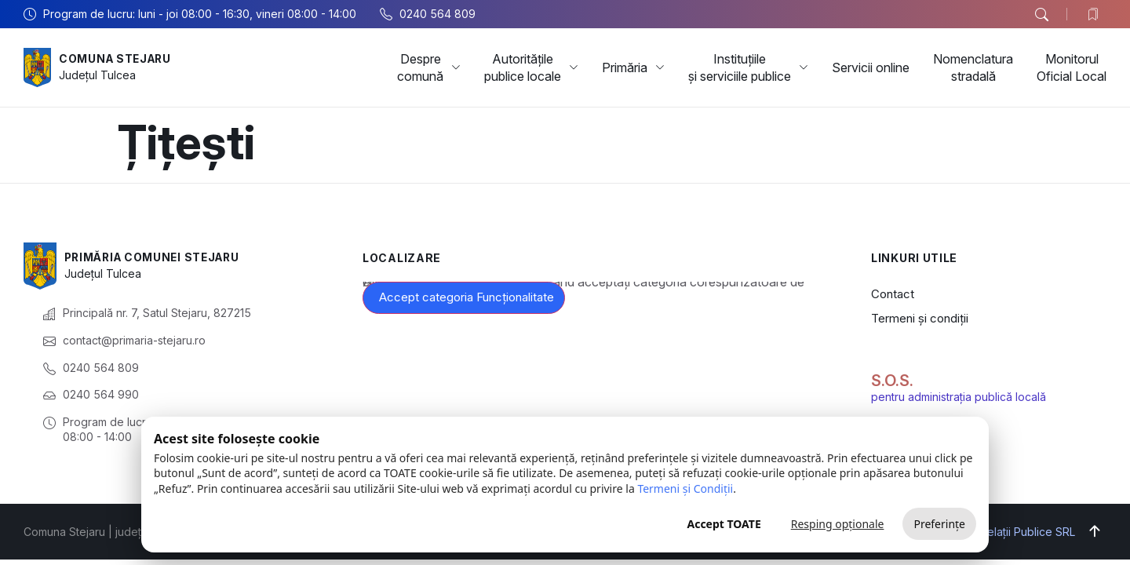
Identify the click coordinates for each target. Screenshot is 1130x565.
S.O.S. (892, 380)
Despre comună (429, 67)
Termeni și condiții (919, 318)
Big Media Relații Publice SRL (1000, 531)
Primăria (633, 67)
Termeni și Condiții (685, 488)
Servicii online (870, 67)
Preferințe (939, 523)
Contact (892, 293)
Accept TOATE (723, 523)
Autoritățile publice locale (531, 67)
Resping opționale (837, 523)
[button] (1041, 14)
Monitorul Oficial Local (1071, 67)
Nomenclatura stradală (973, 67)
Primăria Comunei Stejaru (156, 257)
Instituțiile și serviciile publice (748, 67)
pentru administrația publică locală (958, 396)
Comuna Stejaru (117, 58)
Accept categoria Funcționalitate (466, 297)
